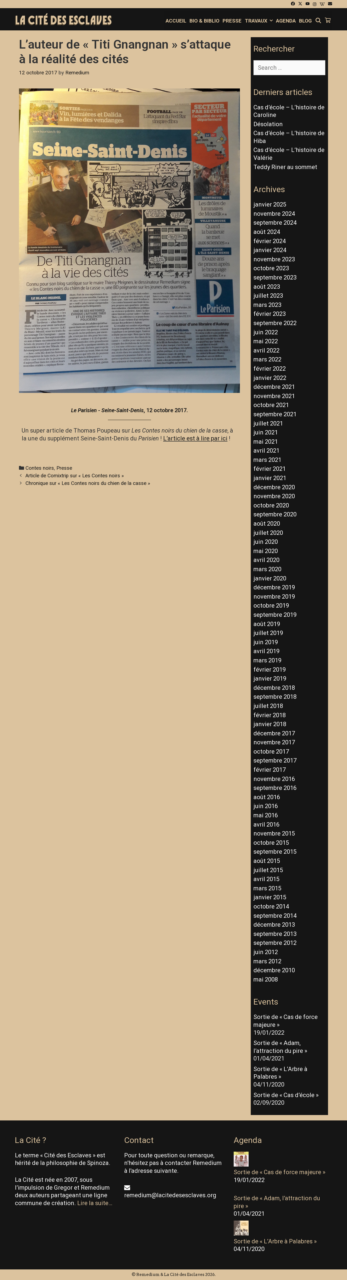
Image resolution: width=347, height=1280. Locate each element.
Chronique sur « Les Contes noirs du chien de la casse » (87, 483)
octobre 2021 (271, 405)
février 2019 (269, 669)
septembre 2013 (275, 933)
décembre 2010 (274, 970)
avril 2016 (266, 824)
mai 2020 (265, 551)
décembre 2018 (274, 687)
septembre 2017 (275, 760)
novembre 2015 (274, 833)
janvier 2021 (269, 478)
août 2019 (266, 624)
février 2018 (269, 715)
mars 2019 (267, 660)
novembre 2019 (274, 596)
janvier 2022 (269, 377)
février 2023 (269, 313)
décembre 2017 (274, 733)
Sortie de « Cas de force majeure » (279, 1172)
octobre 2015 (271, 842)
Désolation (268, 124)
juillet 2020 (268, 532)
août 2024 (266, 231)
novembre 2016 (274, 779)
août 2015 (266, 860)
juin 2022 (265, 332)
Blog (305, 21)
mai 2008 (265, 979)
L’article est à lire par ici (195, 438)
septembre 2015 (275, 851)
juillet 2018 (268, 706)
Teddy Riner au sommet (285, 167)
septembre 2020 (275, 514)
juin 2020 (265, 541)
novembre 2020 (274, 496)
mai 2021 (265, 441)
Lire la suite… (94, 1203)
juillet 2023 (268, 295)
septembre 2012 (275, 942)
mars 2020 (267, 569)
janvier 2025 (269, 204)
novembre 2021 (274, 396)
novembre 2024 (274, 213)
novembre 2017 (274, 742)
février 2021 (269, 468)
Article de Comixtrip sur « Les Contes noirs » (74, 476)
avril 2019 (266, 651)
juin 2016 (265, 806)
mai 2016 (265, 815)
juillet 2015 (268, 870)
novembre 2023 (274, 259)
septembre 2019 (275, 614)
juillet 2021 (268, 423)
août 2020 (266, 523)
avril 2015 (266, 879)
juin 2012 (265, 952)
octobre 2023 (271, 268)
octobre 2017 (271, 751)
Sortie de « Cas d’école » (286, 1095)
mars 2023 (267, 304)
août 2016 (266, 797)
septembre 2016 (275, 787)
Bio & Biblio (204, 21)
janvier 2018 (269, 724)
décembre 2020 (274, 487)
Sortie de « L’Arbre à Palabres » (275, 1241)
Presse (232, 21)
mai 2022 (265, 341)
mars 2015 (267, 888)
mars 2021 (267, 459)
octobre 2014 (271, 906)
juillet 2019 (268, 633)
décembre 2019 (274, 587)
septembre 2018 (275, 696)
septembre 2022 (275, 323)
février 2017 (269, 769)
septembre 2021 (275, 414)
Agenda (286, 21)
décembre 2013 (274, 924)
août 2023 (266, 286)
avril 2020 (266, 560)
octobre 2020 (271, 505)
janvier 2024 (269, 250)
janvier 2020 (269, 578)
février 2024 (269, 241)
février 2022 (269, 368)
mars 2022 (267, 359)
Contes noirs (39, 468)
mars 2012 (267, 961)
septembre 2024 (275, 222)
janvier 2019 (269, 678)
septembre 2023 (275, 277)
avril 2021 (266, 450)
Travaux (259, 20)
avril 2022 (266, 350)
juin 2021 (265, 432)
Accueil (176, 21)
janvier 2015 (269, 897)
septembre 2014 (275, 915)
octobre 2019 (271, 605)
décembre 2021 (274, 386)
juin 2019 (265, 642)
